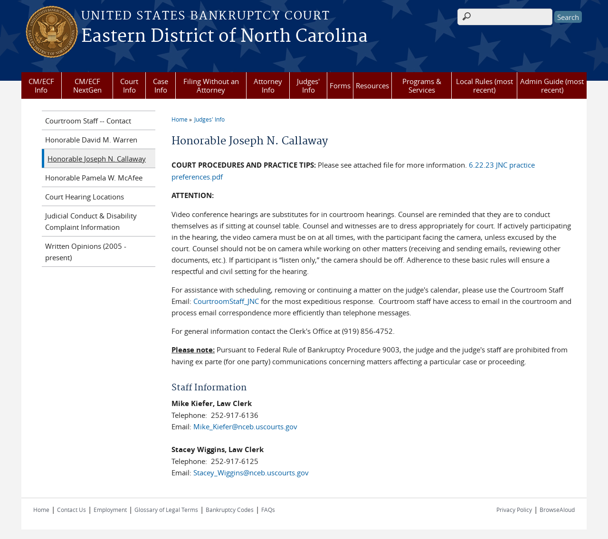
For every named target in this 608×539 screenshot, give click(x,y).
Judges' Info (308, 85)
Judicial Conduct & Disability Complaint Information (91, 221)
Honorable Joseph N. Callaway (97, 158)
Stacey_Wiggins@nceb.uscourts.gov (251, 472)
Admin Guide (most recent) (552, 85)
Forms (340, 85)
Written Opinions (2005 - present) (85, 251)
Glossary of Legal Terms (166, 509)
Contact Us (71, 509)
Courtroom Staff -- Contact (88, 120)
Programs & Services (421, 85)
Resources (372, 85)
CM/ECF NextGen (87, 85)
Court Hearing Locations (84, 196)
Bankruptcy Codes (230, 509)
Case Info (160, 85)
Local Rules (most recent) (484, 85)
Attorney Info (268, 85)
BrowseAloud (557, 509)
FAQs (268, 509)
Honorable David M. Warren (91, 139)
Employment (110, 509)
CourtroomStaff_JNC (226, 301)
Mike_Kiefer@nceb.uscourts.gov (245, 426)
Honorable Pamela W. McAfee (93, 177)
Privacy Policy (514, 509)
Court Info (129, 85)
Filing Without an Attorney (211, 85)
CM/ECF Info (41, 85)
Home (179, 119)
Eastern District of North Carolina (224, 36)
